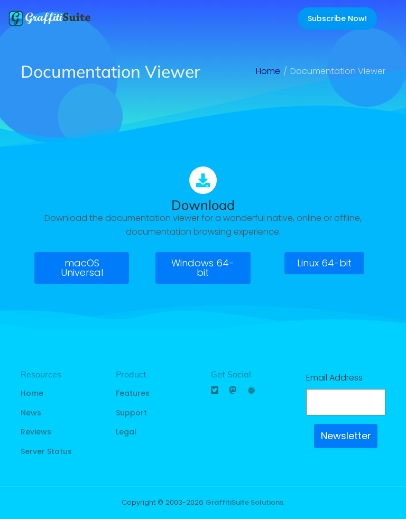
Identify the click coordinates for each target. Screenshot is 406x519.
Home (32, 393)
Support (131, 412)
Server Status (46, 451)
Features (133, 393)
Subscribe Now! (337, 18)
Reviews (36, 432)
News (31, 412)
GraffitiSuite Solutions (244, 502)
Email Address (334, 378)
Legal (126, 432)
